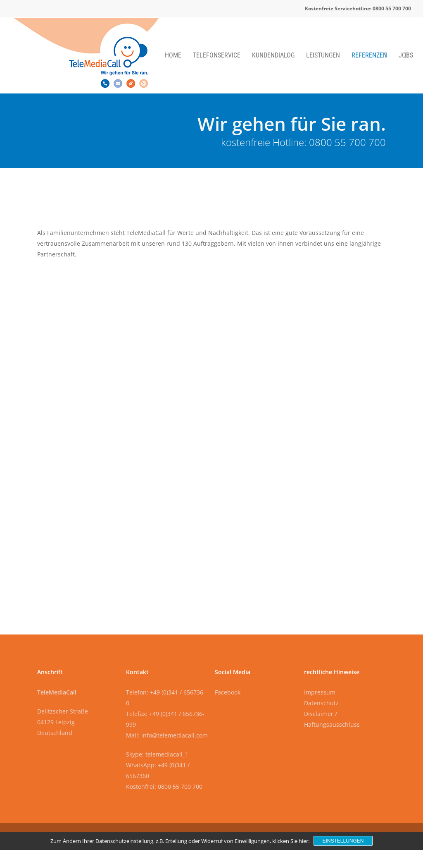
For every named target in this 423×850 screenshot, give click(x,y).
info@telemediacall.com (174, 735)
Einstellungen (343, 841)
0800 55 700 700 (347, 142)
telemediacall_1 (166, 754)
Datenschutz (321, 703)
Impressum (319, 692)
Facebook (227, 692)
